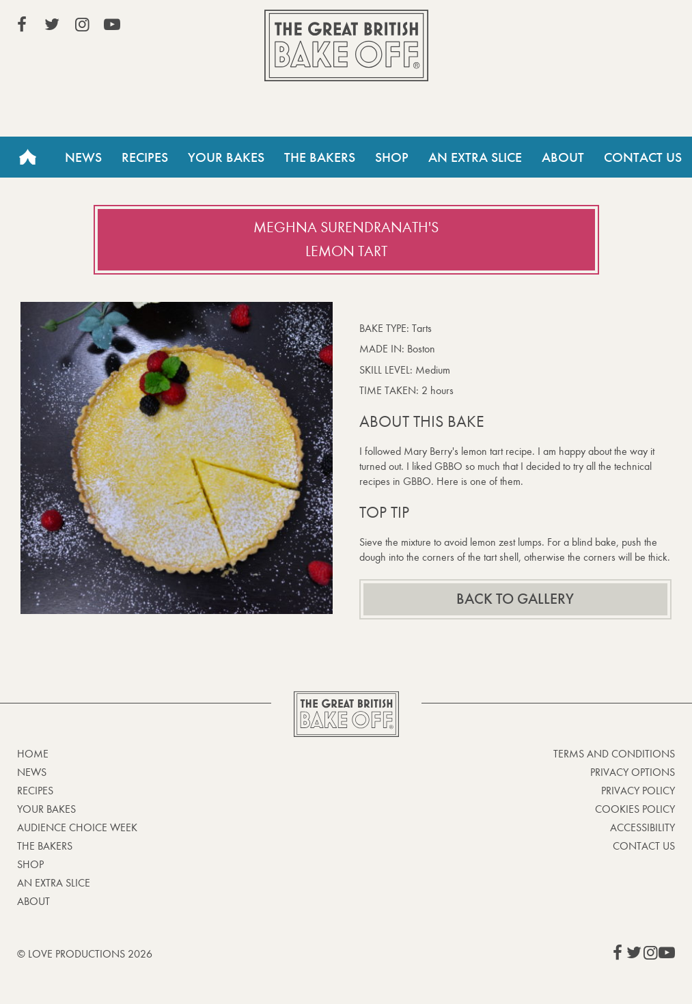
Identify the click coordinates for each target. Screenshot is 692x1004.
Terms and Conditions (614, 753)
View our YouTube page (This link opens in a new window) (112, 24)
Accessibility (642, 827)
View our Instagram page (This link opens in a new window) (82, 24)
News (83, 157)
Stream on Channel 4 (612, 27)
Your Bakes (226, 157)
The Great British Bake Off (346, 45)
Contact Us (643, 157)
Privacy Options (632, 772)
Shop (392, 157)
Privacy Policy (638, 790)
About (563, 157)
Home (27, 157)
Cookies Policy (635, 809)
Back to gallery (515, 599)
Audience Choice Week (77, 827)
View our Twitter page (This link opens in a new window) (52, 24)
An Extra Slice (475, 157)
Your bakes (46, 809)
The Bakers (319, 157)
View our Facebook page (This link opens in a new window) (22, 24)
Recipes (145, 157)
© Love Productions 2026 (84, 953)
